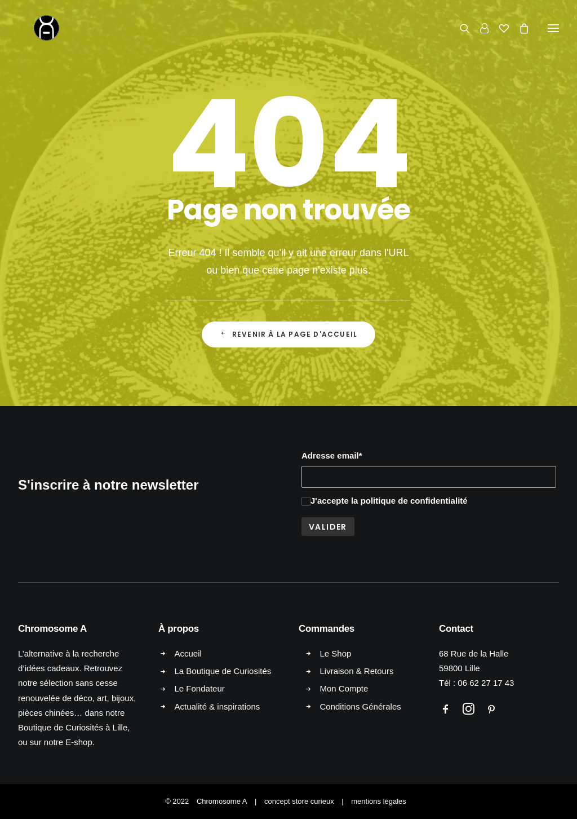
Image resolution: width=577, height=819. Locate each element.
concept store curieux (299, 801)
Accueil (188, 653)
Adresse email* (331, 455)
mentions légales (378, 801)
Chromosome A (222, 801)
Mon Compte (344, 688)
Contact (456, 628)
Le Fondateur (200, 688)
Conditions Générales (360, 706)
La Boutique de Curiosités (223, 671)
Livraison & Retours (357, 671)
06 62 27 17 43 (486, 683)
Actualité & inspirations (217, 706)
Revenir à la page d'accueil (289, 334)
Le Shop (336, 653)
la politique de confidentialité (409, 500)
